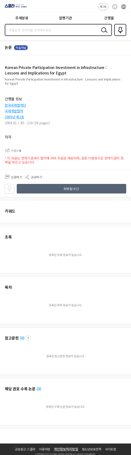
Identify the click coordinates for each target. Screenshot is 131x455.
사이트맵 (110, 449)
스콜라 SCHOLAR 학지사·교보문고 (14, 7)
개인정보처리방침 (66, 449)
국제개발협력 (14, 110)
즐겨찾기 (119, 35)
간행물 (109, 17)
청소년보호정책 (91, 449)
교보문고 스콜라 (25, 449)
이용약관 (44, 449)
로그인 (103, 6)
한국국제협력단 (15, 105)
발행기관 (65, 17)
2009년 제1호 (14, 116)
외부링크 (70, 188)
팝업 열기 (28, 338)
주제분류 (21, 17)
